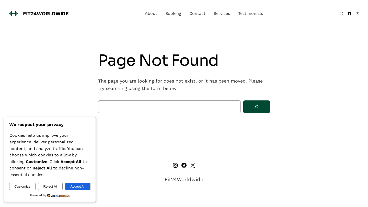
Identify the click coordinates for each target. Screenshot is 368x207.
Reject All (50, 186)
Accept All (77, 186)
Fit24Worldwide (45, 13)
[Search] (256, 106)
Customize (22, 186)
